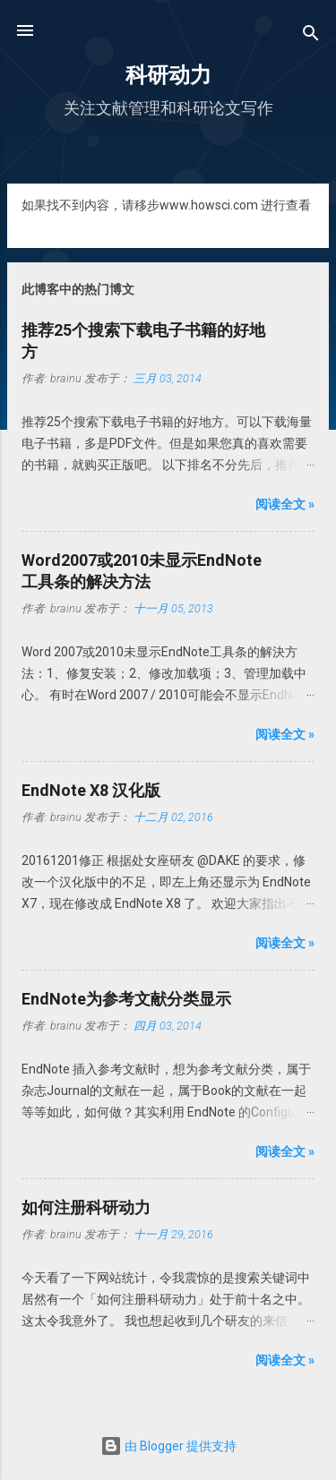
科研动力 (168, 75)
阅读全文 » (284, 504)
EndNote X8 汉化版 (91, 790)
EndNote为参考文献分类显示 (126, 998)
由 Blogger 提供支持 (168, 1446)
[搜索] (311, 36)
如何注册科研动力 (86, 1207)
